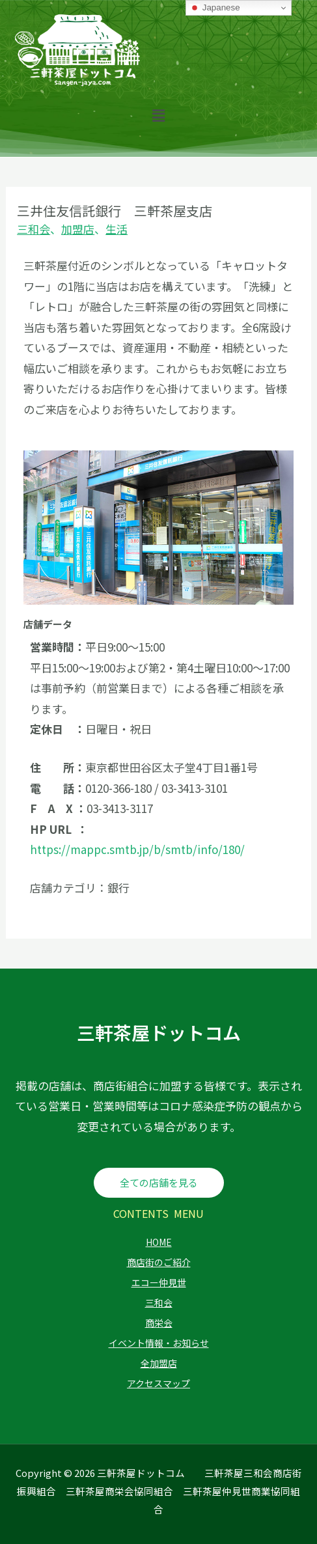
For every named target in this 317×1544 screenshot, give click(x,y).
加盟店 (77, 229)
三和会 (33, 229)
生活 (116, 229)
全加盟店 (159, 1363)
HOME (159, 1241)
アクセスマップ (158, 1383)
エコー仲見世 (158, 1282)
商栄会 (158, 1322)
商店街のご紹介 (159, 1262)
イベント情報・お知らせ (159, 1342)
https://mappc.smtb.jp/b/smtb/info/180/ (137, 849)
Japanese (214, 8)
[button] (158, 115)
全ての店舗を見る (159, 1182)
